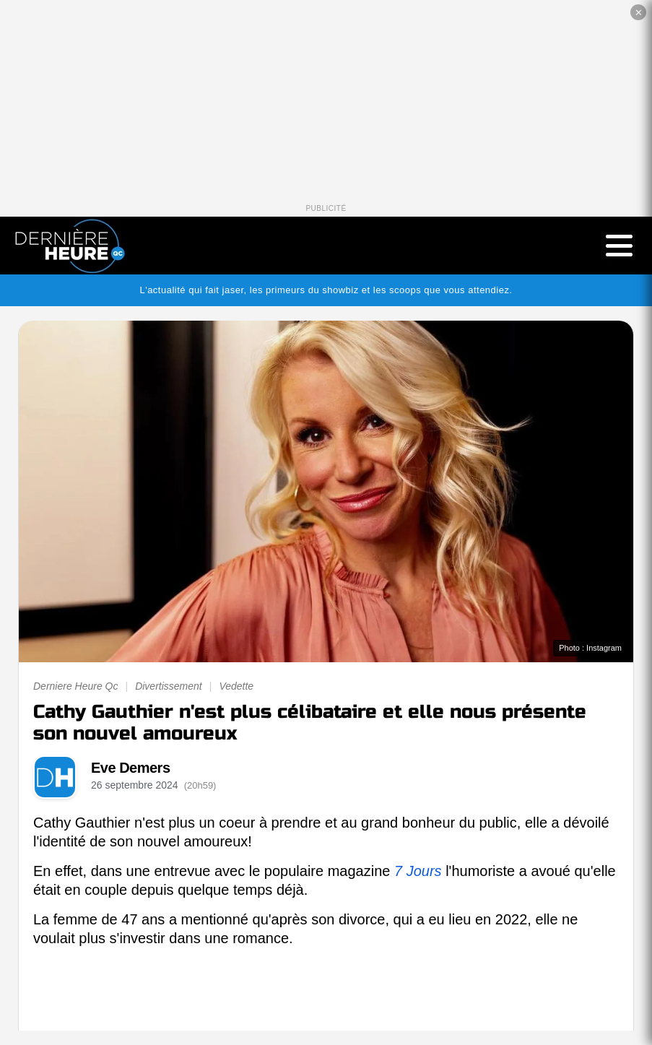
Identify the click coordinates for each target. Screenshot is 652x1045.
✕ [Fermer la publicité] (639, 12)
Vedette (236, 686)
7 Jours (418, 871)
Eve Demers (130, 768)
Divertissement (168, 686)
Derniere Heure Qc (75, 686)
